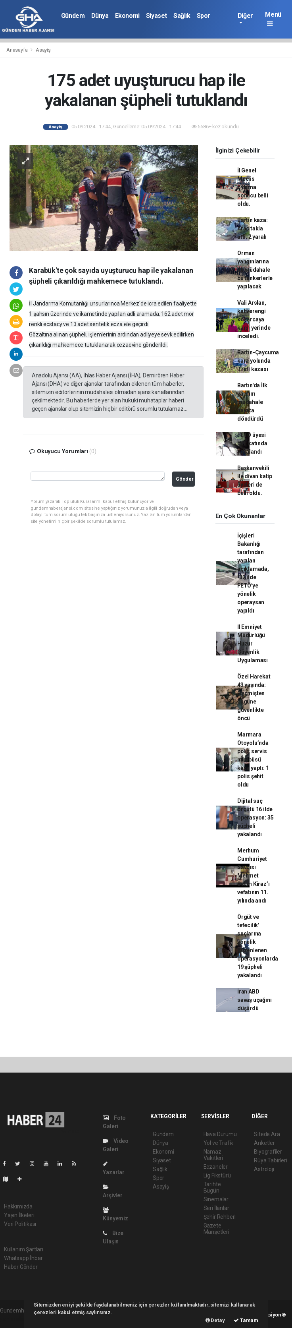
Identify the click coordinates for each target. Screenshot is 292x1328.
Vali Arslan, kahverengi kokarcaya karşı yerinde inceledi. (254, 319)
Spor (203, 15)
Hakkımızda (18, 1206)
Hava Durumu (220, 1134)
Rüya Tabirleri (270, 1160)
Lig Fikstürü (217, 1175)
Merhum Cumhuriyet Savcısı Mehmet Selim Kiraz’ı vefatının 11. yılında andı (253, 875)
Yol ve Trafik (219, 1143)
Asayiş (43, 50)
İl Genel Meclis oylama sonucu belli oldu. (252, 187)
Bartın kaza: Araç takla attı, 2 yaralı (252, 228)
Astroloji (264, 1169)
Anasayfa (17, 50)
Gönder (185, 479)
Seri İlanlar (216, 1208)
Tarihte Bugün (212, 1187)
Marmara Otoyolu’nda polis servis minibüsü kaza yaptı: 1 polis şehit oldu (253, 759)
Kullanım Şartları (23, 1249)
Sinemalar (216, 1199)
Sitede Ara (267, 1134)
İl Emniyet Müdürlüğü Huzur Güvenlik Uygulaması (252, 643)
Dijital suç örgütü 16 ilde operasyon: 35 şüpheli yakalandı (255, 817)
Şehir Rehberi (220, 1217)
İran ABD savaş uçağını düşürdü (254, 999)
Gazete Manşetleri (216, 1228)
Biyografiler (268, 1151)
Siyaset (156, 15)
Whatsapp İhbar (23, 1258)
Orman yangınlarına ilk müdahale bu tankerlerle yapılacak (255, 270)
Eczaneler (216, 1167)
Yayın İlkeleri (19, 1215)
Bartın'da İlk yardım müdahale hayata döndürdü (252, 402)
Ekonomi (127, 15)
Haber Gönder (21, 1267)
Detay (215, 1320)
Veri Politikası (20, 1224)
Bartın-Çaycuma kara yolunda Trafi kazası (258, 360)
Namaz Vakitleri (213, 1154)
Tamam (246, 1320)
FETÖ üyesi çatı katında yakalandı (252, 443)
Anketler (264, 1143)
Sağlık (181, 15)
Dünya (100, 15)
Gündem (73, 15)
